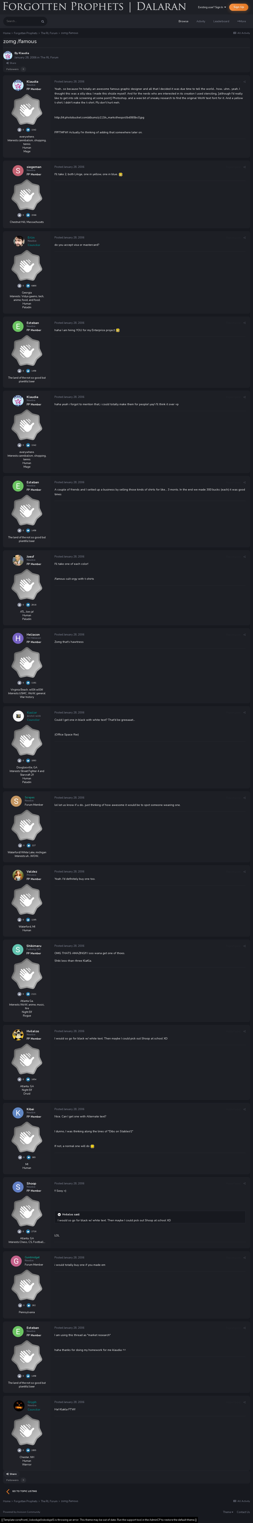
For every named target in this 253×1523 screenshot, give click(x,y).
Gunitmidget (32, 1257)
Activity (200, 21)
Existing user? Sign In (212, 7)
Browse (183, 21)
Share (11, 63)
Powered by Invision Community (21, 1512)
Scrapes (30, 797)
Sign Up (239, 7)
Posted (69, 81)
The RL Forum (49, 57)
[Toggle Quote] (59, 1214)
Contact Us (243, 1512)
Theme (228, 1512)
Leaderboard (221, 21)
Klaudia (24, 53)
